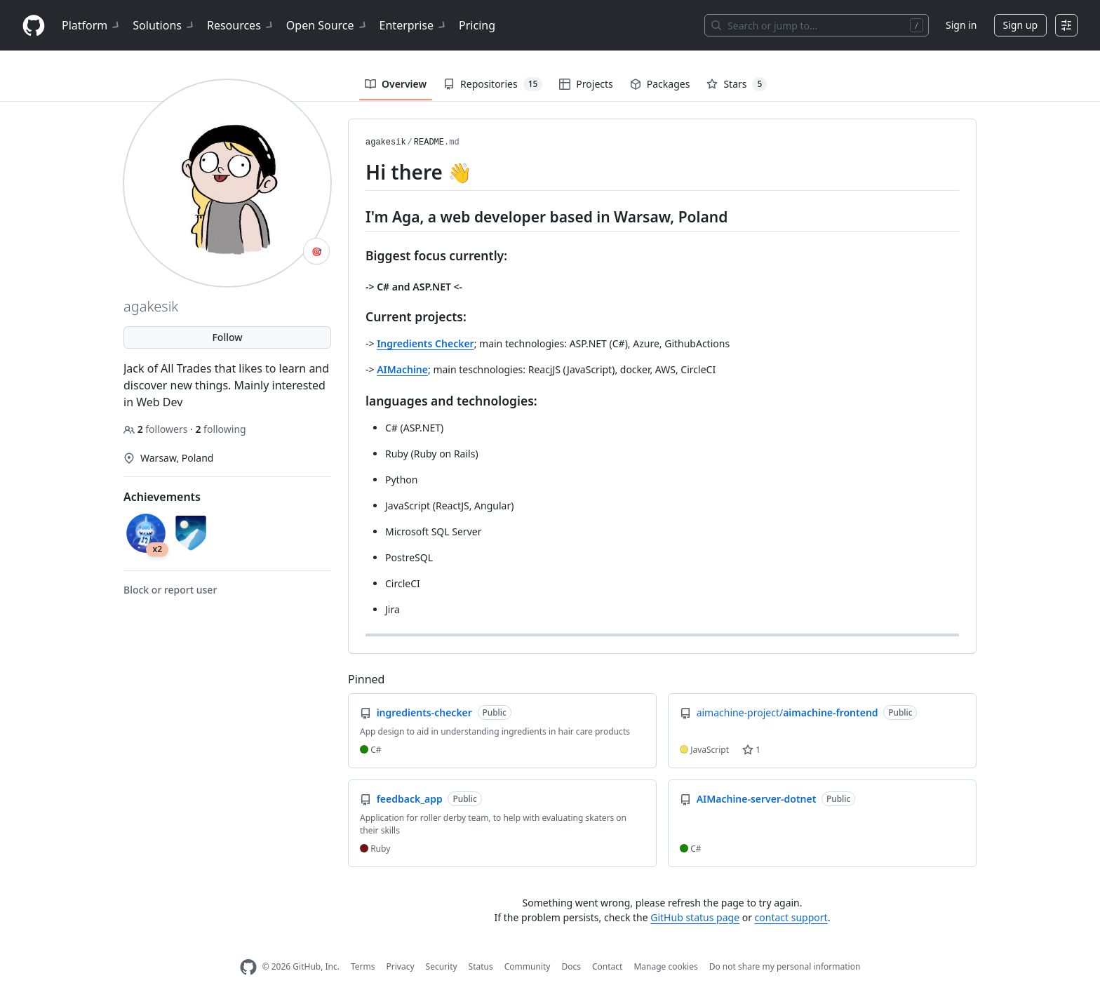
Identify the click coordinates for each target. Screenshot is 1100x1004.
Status (481, 966)
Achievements (162, 496)
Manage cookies (665, 966)
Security (441, 966)
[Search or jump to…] (816, 25)
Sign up (1020, 25)
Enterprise (414, 25)
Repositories (492, 84)
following (220, 429)
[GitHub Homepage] (248, 967)
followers (156, 429)
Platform (91, 25)
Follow (227, 337)
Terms (363, 966)
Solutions (164, 25)
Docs (571, 966)
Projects (585, 84)
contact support (791, 917)
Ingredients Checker (425, 343)
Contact (607, 966)
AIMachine (402, 369)
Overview (396, 84)
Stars (736, 84)
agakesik (385, 142)
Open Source (327, 25)
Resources (241, 25)
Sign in (961, 25)
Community (527, 966)
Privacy (401, 966)
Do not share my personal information (785, 966)
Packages (660, 84)
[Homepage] (33, 25)
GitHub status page (694, 917)
